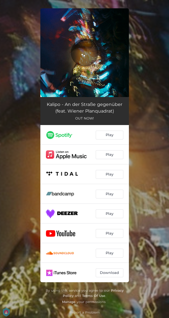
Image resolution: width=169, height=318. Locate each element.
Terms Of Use (93, 296)
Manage (69, 302)
